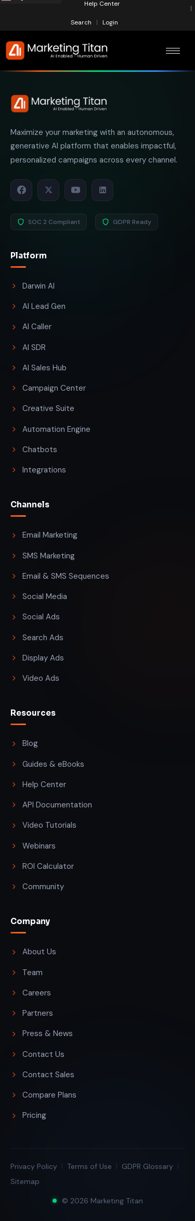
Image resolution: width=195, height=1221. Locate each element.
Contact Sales (42, 1074)
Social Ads (35, 617)
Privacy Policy (33, 1166)
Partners (31, 1013)
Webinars (33, 846)
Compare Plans (43, 1095)
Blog (24, 743)
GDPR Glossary (147, 1166)
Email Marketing (43, 535)
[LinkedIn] (102, 190)
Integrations (38, 470)
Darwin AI (32, 286)
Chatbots (33, 449)
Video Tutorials (43, 825)
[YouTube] (75, 190)
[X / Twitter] (48, 190)
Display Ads (37, 658)
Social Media (38, 596)
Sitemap (25, 1181)
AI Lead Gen (38, 306)
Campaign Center (48, 388)
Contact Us (37, 1054)
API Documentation (51, 805)
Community (37, 886)
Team (26, 972)
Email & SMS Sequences (59, 576)
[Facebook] (21, 190)
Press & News (41, 1033)
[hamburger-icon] (173, 50)
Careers (30, 993)
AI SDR (28, 347)
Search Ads (36, 637)
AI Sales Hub (38, 368)
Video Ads (34, 678)
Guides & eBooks (47, 764)
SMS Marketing (42, 556)
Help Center (38, 784)
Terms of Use (89, 1166)
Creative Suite (42, 408)
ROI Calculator (42, 866)
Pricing (28, 1115)
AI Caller (30, 326)
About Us (33, 951)
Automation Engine (50, 429)
